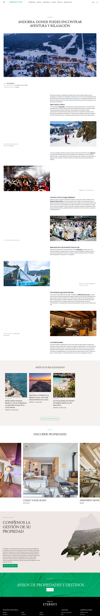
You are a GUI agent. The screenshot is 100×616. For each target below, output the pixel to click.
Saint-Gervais (6, 600)
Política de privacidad (85, 600)
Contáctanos (83, 596)
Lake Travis (42, 596)
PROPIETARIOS (66, 592)
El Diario (53, 2)
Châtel (22, 585)
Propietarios (46, 2)
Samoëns (23, 600)
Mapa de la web (84, 604)
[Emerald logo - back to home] (13, 2)
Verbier (41, 585)
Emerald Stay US (84, 589)
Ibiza (41, 590)
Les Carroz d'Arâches (8, 598)
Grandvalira (11, 145)
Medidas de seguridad (85, 598)
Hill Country (42, 598)
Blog (62, 587)
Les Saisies (24, 602)
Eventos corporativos (66, 585)
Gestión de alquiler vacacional (68, 594)
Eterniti (82, 590)
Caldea (91, 283)
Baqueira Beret (6, 604)
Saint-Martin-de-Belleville (9, 602)
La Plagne (23, 590)
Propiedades (32, 2)
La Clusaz (23, 598)
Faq (62, 589)
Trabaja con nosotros (85, 594)
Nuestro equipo (84, 592)
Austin (41, 594)
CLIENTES (64, 583)
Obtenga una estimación (10, 540)
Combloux (23, 587)
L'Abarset (81, 190)
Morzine (5, 585)
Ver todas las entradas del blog (50, 418)
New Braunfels (43, 602)
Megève (5, 594)
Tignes (22, 594)
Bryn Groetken (10, 83)
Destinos (39, 2)
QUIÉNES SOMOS (86, 583)
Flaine (22, 604)
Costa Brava (42, 589)
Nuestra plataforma (65, 596)
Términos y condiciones (85, 602)
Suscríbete (50, 562)
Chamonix (5, 587)
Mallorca (42, 587)
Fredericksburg (43, 600)
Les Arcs (23, 589)
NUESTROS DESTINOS (10, 583)
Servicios (59, 2)
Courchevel (5, 592)
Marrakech (42, 592)
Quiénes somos (68, 2)
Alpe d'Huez (6, 590)
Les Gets (5, 589)
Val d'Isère (23, 596)
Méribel (4, 596)
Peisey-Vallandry (25, 592)
